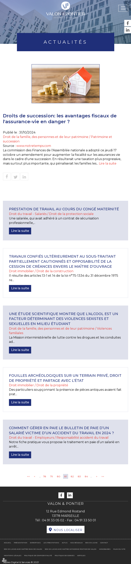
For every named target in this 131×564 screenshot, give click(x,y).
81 (65, 476)
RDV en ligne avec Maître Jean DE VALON (23, 549)
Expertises (35, 543)
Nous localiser (68, 530)
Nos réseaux (76, 543)
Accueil (7, 543)
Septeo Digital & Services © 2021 (21, 562)
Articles (81, 555)
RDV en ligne (91, 543)
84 (86, 476)
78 (44, 476)
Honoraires (105, 549)
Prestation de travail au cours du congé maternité (64, 209)
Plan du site (119, 549)
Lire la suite (107, 163)
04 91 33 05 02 (53, 520)
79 (51, 476)
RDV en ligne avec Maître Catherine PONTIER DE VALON (70, 549)
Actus (65, 543)
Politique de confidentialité (38, 555)
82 (72, 476)
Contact (104, 543)
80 (58, 476)
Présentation (20, 543)
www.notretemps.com (33, 146)
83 (79, 476)
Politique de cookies (65, 555)
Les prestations (51, 543)
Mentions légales (12, 555)
